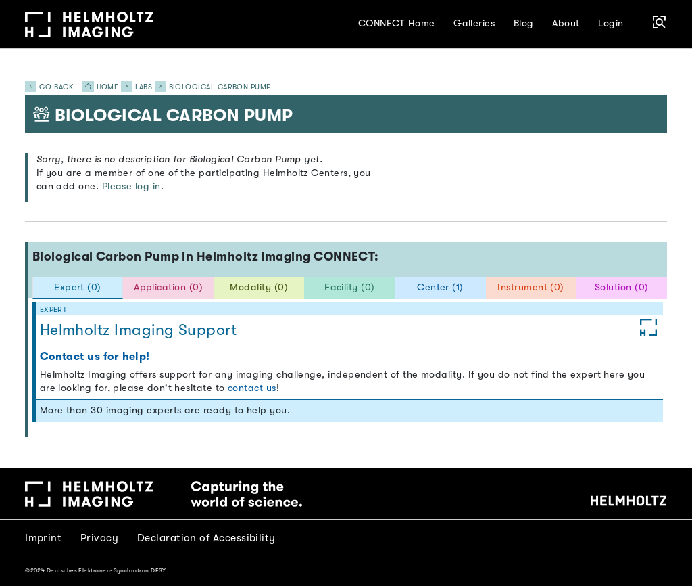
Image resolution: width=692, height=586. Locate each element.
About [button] (565, 23)
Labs (144, 87)
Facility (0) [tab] (349, 287)
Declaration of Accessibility (206, 538)
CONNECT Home (396, 23)
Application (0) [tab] (168, 287)
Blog (524, 23)
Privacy (99, 538)
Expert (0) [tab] (77, 287)
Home (96, 87)
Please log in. (133, 186)
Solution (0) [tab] (622, 287)
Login (610, 23)
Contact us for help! (95, 356)
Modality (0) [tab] (259, 287)
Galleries (474, 23)
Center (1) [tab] (440, 287)
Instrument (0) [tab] (530, 287)
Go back (49, 87)
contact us (252, 388)
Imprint (43, 538)
